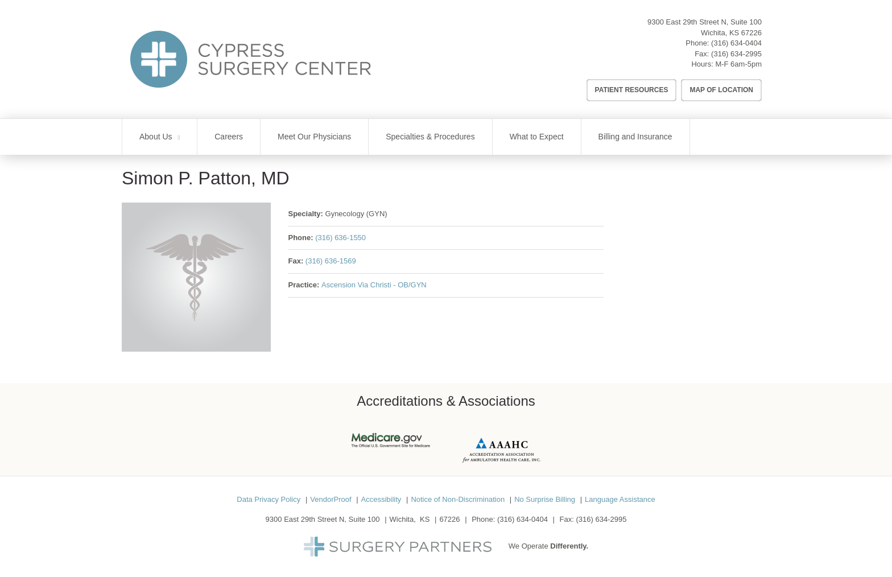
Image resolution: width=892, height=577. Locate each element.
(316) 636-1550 (340, 237)
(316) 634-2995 (736, 54)
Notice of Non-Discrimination (458, 499)
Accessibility (381, 499)
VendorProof (330, 499)
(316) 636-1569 (330, 261)
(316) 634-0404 (736, 43)
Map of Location (721, 90)
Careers (228, 136)
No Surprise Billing (544, 499)
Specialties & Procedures (430, 136)
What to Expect (537, 136)
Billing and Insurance (635, 136)
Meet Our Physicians (314, 136)
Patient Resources (631, 90)
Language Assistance (620, 499)
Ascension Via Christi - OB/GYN (374, 285)
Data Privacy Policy (268, 499)
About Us (155, 136)
